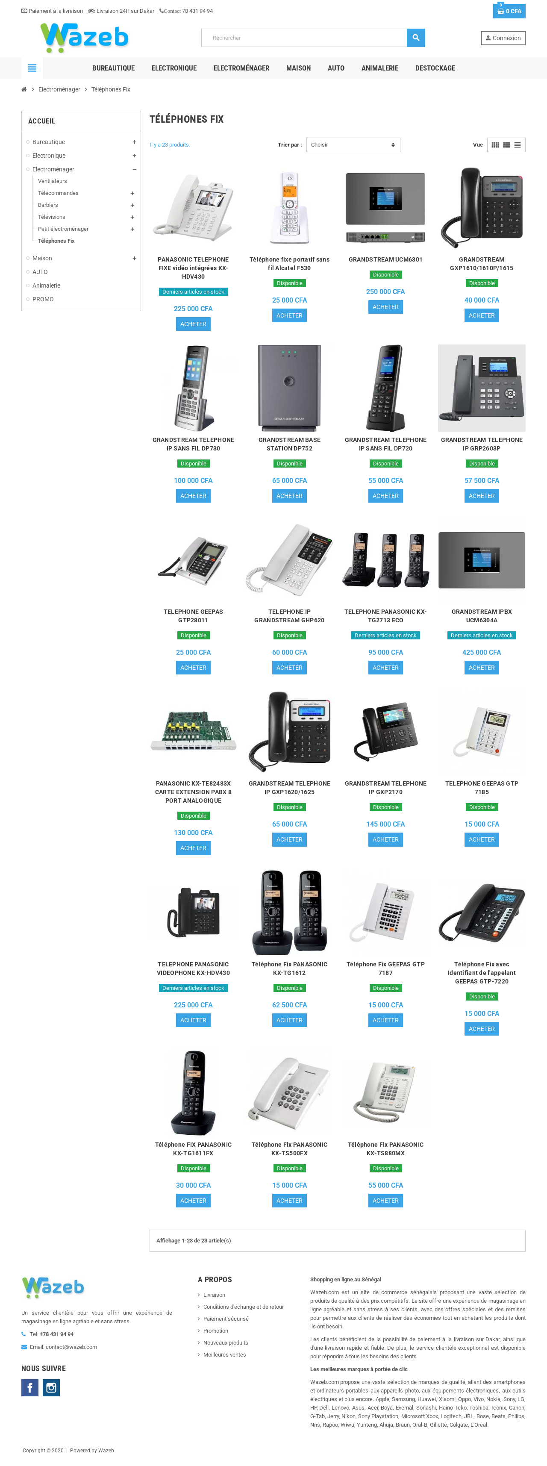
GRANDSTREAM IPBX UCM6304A (482, 617)
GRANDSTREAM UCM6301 (386, 259)
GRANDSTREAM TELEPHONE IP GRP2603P (482, 445)
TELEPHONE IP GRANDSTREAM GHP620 (289, 617)
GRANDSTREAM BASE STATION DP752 (290, 445)
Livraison (214, 1299)
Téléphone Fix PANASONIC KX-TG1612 (289, 971)
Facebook (29, 1392)
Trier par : (290, 144)
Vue (478, 144)
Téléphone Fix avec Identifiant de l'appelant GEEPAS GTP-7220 (482, 976)
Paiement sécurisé (226, 1323)
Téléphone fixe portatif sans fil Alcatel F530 (289, 263)
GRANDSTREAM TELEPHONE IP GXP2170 (386, 790)
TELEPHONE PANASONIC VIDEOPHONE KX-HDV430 (193, 971)
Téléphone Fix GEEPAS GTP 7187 (386, 971)
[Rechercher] (313, 38)
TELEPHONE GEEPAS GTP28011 (193, 617)
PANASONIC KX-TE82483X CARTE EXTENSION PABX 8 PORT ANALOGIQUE (193, 795)
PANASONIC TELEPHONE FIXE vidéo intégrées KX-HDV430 (193, 268)
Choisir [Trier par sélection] (319, 144)
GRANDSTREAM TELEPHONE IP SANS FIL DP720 (386, 445)
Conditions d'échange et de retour (243, 1311)
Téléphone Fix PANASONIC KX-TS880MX (385, 1152)
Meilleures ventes (224, 1359)
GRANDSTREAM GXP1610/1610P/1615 (481, 263)
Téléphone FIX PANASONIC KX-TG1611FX (193, 1152)
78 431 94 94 (186, 11)
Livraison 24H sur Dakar (121, 11)
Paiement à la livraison (52, 11)
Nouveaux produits (225, 1347)
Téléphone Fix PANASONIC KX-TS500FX (289, 1152)
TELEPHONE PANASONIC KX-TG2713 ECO (385, 617)
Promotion (215, 1335)
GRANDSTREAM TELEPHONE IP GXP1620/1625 (290, 790)
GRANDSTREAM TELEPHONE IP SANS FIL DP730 (194, 445)
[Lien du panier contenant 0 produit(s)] (509, 11)
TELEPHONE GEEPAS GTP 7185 (482, 790)
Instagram (51, 1392)
